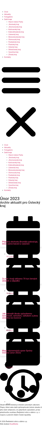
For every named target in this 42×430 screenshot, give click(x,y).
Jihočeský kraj (13, 24)
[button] (21, 101)
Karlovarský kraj (14, 29)
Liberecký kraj (13, 34)
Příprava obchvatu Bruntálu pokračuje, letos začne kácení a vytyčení (20, 242)
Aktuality (7, 14)
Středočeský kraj (14, 50)
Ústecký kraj (12, 47)
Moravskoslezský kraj (16, 37)
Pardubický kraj (14, 42)
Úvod (6, 12)
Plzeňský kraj (13, 45)
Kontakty (7, 57)
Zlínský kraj (12, 55)
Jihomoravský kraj (15, 27)
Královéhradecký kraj (16, 32)
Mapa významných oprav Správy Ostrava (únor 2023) (17, 351)
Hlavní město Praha (15, 22)
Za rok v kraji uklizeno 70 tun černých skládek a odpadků (19, 279)
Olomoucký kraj (14, 39)
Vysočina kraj (13, 52)
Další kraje (8, 19)
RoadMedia (14, 424)
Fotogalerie (8, 17)
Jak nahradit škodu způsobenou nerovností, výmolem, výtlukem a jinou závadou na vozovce (20, 315)
